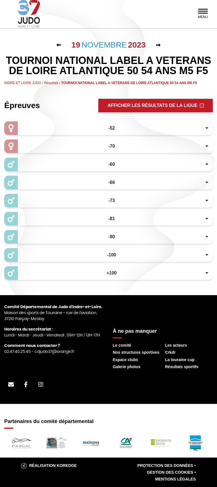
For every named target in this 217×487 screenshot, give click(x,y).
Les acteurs (176, 345)
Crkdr (170, 352)
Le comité (122, 345)
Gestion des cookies (170, 472)
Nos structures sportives (136, 352)
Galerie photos (126, 366)
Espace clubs (125, 359)
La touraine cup (179, 359)
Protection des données (165, 465)
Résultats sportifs (181, 366)
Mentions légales (175, 479)
